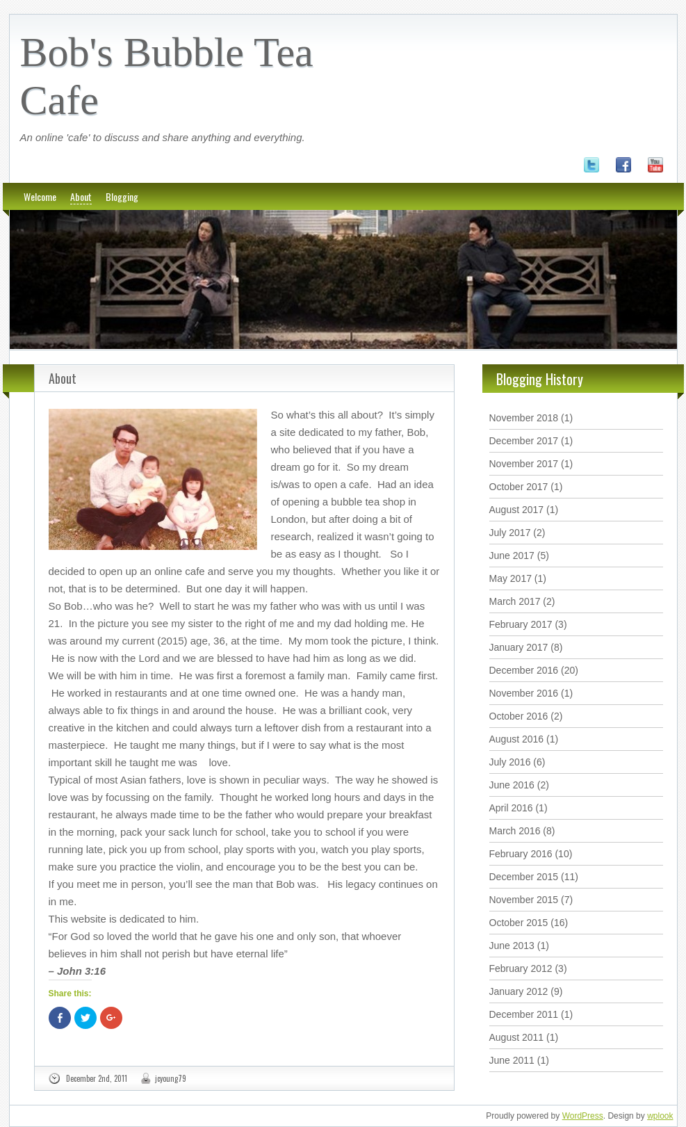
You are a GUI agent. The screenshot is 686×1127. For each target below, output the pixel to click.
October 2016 (518, 716)
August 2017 (516, 509)
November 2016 (524, 693)
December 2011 (524, 1014)
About (81, 196)
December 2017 (524, 440)
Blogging (122, 196)
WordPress (582, 1116)
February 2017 (521, 624)
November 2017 (524, 463)
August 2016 (516, 739)
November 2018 (524, 417)
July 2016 (510, 762)
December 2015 (524, 876)
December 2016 (524, 670)
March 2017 (515, 601)
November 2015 (524, 899)
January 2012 (518, 991)
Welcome (40, 196)
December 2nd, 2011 (96, 1078)
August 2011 (516, 1037)
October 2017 (518, 486)
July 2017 (510, 532)
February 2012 (521, 968)
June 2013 (511, 945)
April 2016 (511, 807)
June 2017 (511, 555)
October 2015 (518, 922)
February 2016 (521, 853)
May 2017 (510, 578)
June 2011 (511, 1060)
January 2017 (518, 647)
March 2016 (515, 830)
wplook (660, 1116)
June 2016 (511, 784)
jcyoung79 (170, 1078)
